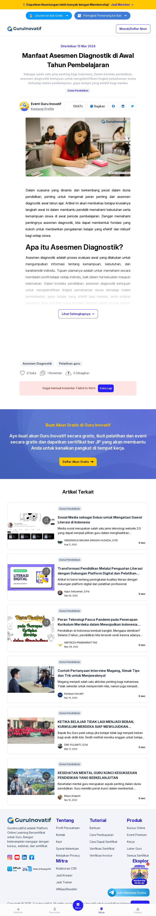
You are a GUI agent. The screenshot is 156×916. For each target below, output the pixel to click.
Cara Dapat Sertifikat (103, 841)
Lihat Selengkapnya (78, 314)
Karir (59, 841)
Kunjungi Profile (42, 109)
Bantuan (95, 828)
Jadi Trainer (64, 882)
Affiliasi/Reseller (66, 889)
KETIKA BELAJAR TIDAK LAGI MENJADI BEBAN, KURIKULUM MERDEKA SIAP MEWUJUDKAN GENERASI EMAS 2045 (96, 724)
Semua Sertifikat (138, 855)
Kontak (60, 835)
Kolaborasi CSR (66, 868)
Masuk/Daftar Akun (133, 28)
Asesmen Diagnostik (37, 363)
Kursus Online (136, 828)
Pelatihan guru (69, 363)
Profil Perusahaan (68, 828)
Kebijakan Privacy (68, 855)
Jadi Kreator (64, 875)
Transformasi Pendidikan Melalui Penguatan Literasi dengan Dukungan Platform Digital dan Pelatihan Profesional (100, 571)
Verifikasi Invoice (101, 855)
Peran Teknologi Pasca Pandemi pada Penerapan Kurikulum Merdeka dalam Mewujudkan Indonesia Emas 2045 (98, 622)
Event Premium (137, 835)
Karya (131, 841)
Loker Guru (134, 848)
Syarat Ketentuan (67, 848)
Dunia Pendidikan (78, 90)
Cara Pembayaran (102, 835)
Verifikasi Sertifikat (102, 848)
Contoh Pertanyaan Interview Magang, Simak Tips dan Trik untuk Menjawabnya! (99, 673)
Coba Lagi (106, 388)
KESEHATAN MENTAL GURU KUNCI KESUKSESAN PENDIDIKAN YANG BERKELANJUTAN (97, 775)
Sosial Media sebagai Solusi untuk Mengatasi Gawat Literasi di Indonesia (100, 519)
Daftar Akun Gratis (78, 462)
